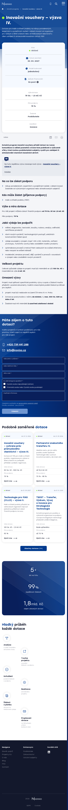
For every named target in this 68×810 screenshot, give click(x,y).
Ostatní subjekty (30, 758)
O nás (4, 758)
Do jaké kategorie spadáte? (13, 381)
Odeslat (14, 411)
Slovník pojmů (7, 751)
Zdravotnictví (28, 754)
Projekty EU (7, 754)
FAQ (3, 764)
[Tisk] (61, 137)
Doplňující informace (10, 393)
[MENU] (63, 3)
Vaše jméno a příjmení (11, 358)
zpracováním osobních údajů (28, 403)
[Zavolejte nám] (50, 3)
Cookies (38, 805)
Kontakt (5, 767)
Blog (4, 761)
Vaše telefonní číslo (11, 366)
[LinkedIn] (50, 137)
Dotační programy (13, 9)
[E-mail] (56, 137)
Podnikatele (28, 751)
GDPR (29, 805)
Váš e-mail (7, 373)
